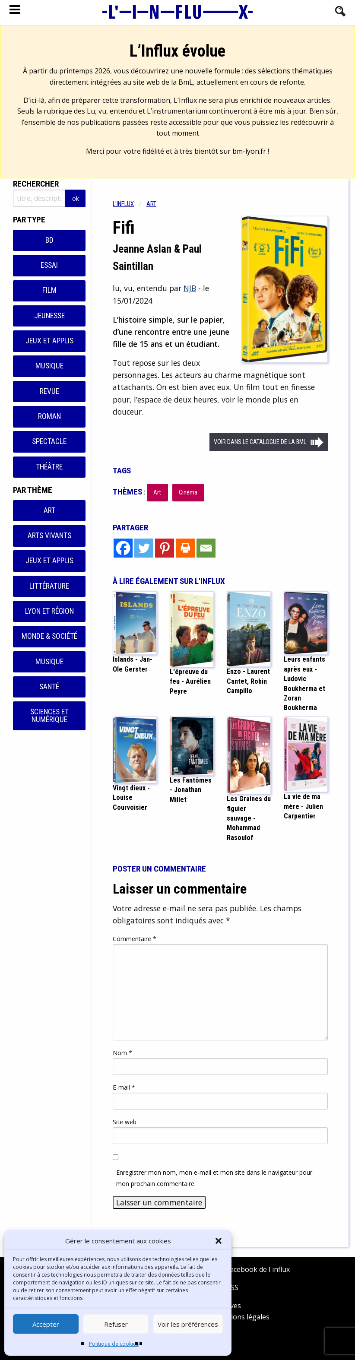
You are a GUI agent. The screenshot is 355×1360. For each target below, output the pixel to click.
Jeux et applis (49, 340)
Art (49, 510)
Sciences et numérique (49, 715)
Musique (49, 365)
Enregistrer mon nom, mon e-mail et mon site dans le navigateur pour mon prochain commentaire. (214, 1177)
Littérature (49, 586)
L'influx (123, 204)
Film (49, 290)
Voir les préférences (188, 1324)
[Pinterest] (164, 548)
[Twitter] (143, 548)
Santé (49, 686)
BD (49, 240)
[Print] (185, 548)
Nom (122, 1053)
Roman (49, 416)
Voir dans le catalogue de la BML (260, 442)
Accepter (45, 1324)
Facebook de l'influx (252, 1269)
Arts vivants (49, 535)
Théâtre (49, 467)
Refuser (116, 1324)
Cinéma (188, 492)
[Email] (206, 548)
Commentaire (134, 939)
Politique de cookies (114, 1343)
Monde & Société (49, 636)
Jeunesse (49, 315)
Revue (49, 391)
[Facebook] (123, 548)
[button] (218, 1240)
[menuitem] (129, 204)
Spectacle (49, 441)
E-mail (124, 1087)
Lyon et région (49, 611)
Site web (124, 1122)
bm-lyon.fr (249, 151)
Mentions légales (241, 1317)
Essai (49, 265)
